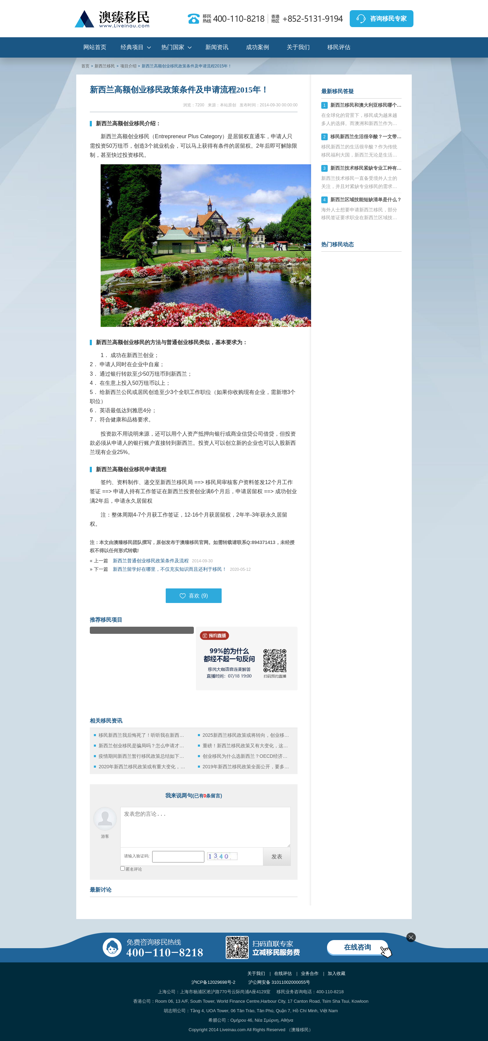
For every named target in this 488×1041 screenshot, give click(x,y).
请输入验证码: (136, 856)
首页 (85, 66)
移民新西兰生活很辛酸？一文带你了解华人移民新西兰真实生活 (396, 136)
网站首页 (94, 47)
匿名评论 (134, 869)
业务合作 (310, 973)
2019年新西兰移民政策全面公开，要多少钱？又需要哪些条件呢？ (247, 766)
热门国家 (172, 47)
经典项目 (132, 47)
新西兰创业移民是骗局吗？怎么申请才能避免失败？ (143, 745)
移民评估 (338, 47)
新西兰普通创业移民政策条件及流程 (151, 560)
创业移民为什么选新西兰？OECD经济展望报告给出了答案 (247, 756)
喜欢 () (193, 595)
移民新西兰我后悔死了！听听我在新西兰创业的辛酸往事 (143, 735)
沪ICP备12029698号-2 (213, 982)
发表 (276, 856)
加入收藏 (336, 973)
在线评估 (283, 973)
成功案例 (257, 47)
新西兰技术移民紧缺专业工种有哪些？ (370, 168)
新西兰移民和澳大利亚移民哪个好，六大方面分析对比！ (389, 105)
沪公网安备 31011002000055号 (279, 982)
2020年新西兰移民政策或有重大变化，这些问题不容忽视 (143, 766)
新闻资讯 (216, 47)
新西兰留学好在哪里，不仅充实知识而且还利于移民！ (170, 569)
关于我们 (298, 47)
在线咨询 (357, 947)
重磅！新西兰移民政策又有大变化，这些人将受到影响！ (247, 745)
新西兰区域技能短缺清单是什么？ (366, 199)
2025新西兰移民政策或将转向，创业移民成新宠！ (247, 735)
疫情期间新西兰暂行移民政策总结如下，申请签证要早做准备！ (143, 756)
